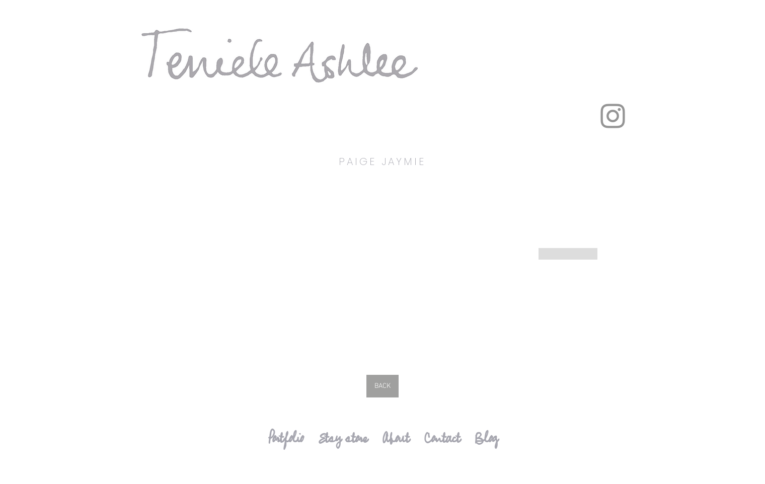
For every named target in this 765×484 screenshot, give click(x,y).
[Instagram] (612, 116)
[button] (256, 267)
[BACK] (382, 386)
